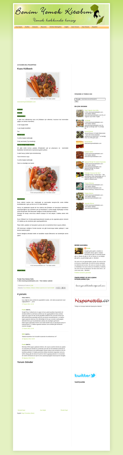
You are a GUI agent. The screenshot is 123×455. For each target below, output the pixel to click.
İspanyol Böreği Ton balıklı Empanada (95, 162)
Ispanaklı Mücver (89, 203)
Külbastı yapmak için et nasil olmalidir (45, 287)
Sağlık (66, 27)
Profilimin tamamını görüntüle (83, 272)
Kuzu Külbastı (26, 287)
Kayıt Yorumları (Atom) (28, 413)
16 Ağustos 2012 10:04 (28, 339)
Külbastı (33, 287)
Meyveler (44, 27)
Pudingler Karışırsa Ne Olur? (93, 173)
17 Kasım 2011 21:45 (28, 328)
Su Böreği (87, 120)
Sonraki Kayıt (21, 410)
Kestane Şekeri (89, 152)
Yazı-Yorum (85, 27)
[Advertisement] (61, 46)
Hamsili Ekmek (89, 131)
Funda (24, 309)
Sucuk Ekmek (88, 141)
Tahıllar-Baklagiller (56, 27)
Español (94, 27)
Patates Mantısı (89, 193)
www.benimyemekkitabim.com (26, 102)
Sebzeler (35, 27)
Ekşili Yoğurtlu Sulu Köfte (92, 110)
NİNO (23, 334)
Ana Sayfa (18, 27)
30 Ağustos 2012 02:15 (28, 358)
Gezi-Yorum (75, 27)
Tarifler (27, 27)
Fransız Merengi (89, 183)
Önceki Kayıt (64, 410)
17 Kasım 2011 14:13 (28, 304)
